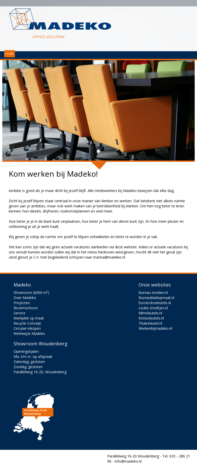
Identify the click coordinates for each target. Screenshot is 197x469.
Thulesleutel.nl (150, 323)
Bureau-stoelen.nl (153, 292)
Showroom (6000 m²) (31, 292)
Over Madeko (25, 297)
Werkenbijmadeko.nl (155, 328)
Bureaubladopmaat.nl (156, 297)
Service (19, 313)
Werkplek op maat (29, 318)
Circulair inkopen (27, 328)
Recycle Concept (27, 323)
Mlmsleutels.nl (150, 313)
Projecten (22, 302)
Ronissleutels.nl (151, 318)
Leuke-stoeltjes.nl (153, 307)
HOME (9, 54)
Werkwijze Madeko (29, 333)
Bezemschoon (26, 307)
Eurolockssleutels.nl (155, 302)
